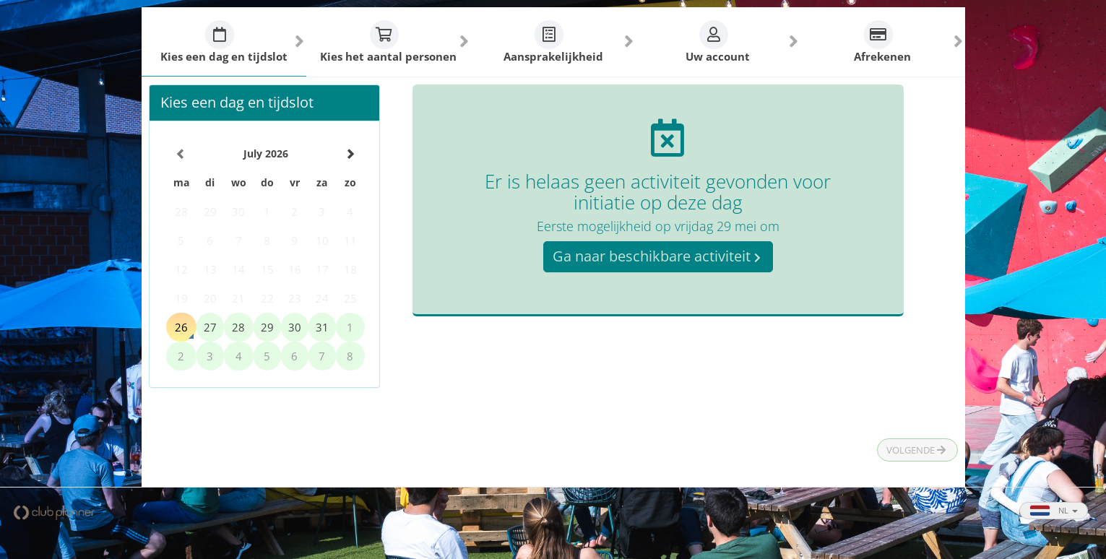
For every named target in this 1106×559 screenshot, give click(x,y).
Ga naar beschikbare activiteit (657, 256)
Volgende (916, 449)
